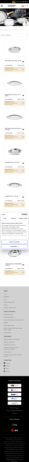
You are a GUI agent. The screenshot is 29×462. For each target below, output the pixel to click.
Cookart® (5, 29)
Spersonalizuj (14, 246)
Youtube (7, 371)
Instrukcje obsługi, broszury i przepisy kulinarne (13, 355)
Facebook (8, 363)
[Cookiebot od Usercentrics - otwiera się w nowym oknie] (21, 214)
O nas (5, 294)
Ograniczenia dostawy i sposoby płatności (14, 320)
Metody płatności (14, 380)
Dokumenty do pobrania (9, 344)
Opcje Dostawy (14, 419)
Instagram (8, 365)
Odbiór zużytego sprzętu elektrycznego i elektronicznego (13, 329)
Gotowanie (11, 29)
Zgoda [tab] (4, 218)
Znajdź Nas (7, 360)
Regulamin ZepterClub (9, 342)
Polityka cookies (7, 352)
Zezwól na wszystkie (14, 241)
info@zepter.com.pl (10, 459)
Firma (6, 291)
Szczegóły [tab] (13, 218)
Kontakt (5, 305)
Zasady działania (9, 311)
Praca (5, 299)
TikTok (7, 368)
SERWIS (6, 322)
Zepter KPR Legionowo (9, 302)
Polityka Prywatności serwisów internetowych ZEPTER (11, 348)
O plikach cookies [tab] (23, 218)
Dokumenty (8, 336)
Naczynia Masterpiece (19, 29)
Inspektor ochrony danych (10, 307)
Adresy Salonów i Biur (9, 325)
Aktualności (6, 296)
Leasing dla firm (7, 332)
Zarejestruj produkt (8, 314)
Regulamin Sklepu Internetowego (11, 339)
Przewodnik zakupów (9, 317)
